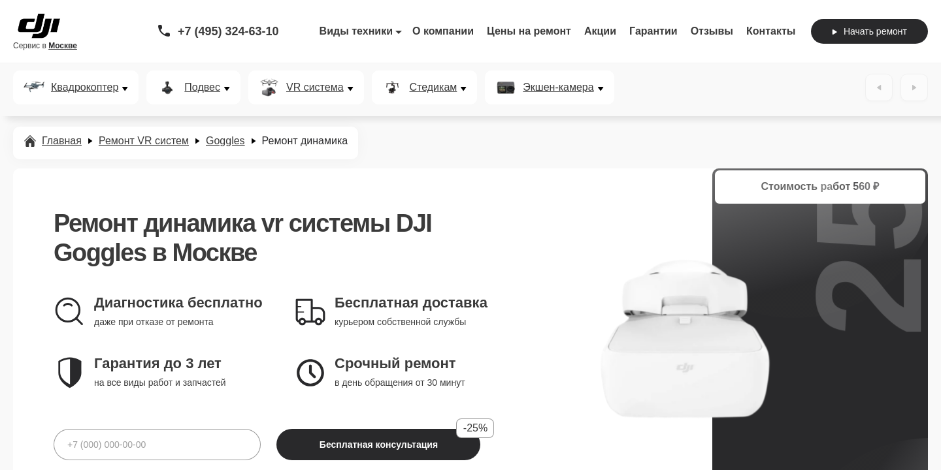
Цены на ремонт (529, 31)
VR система (315, 87)
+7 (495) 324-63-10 (228, 31)
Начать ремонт (869, 31)
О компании (443, 31)
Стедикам (433, 87)
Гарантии (653, 31)
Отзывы (712, 31)
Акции (600, 31)
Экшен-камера (558, 87)
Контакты (770, 31)
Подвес (202, 87)
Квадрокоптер (84, 87)
